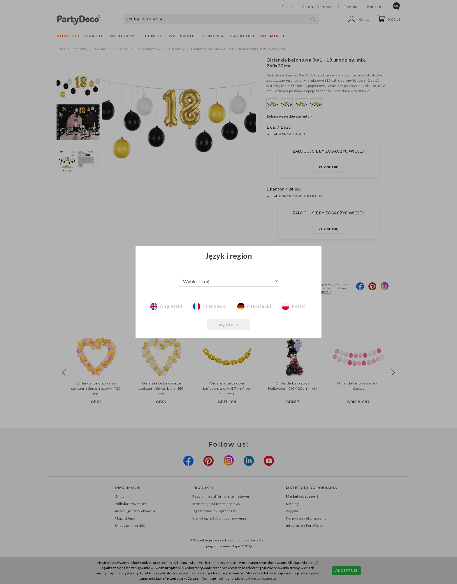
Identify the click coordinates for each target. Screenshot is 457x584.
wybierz (228, 324)
